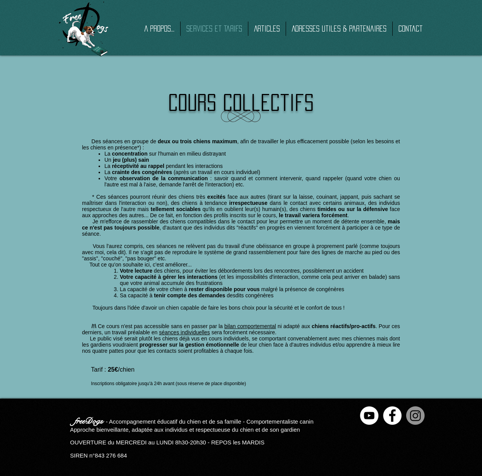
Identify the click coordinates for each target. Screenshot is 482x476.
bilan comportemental (250, 326)
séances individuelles (184, 332)
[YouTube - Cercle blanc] (369, 415)
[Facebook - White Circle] (392, 415)
